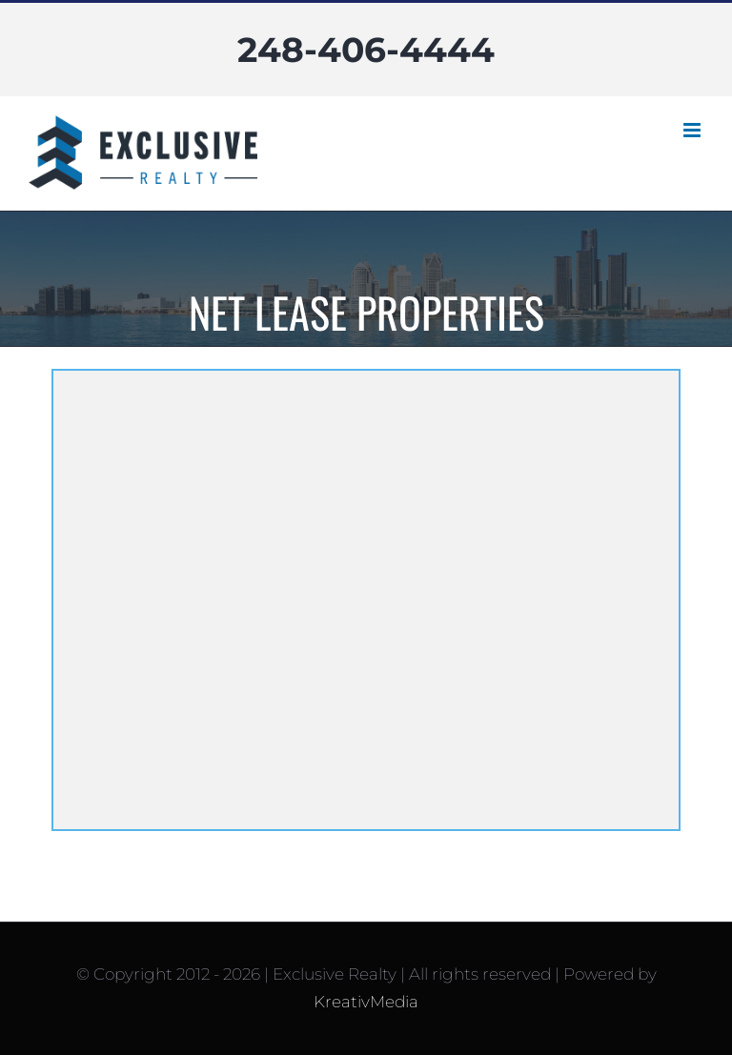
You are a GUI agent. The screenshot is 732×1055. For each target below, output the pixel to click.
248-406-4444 (366, 50)
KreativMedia (366, 1001)
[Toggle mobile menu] (693, 130)
